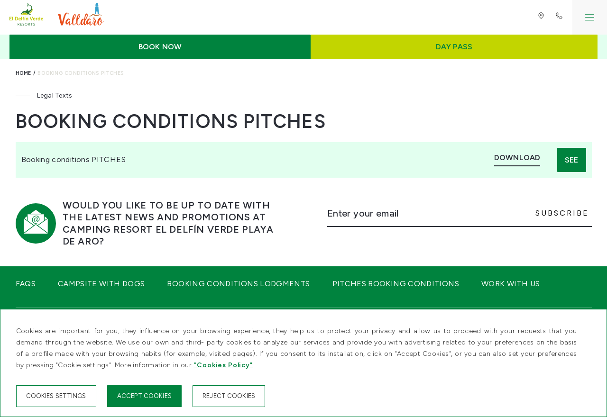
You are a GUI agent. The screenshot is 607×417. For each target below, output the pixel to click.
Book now (160, 46)
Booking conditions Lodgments (238, 283)
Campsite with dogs (101, 283)
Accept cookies (144, 395)
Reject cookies (228, 395)
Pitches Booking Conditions (395, 283)
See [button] (571, 159)
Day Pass (454, 46)
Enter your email (363, 213)
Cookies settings (56, 395)
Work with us (510, 283)
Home (23, 73)
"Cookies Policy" (223, 365)
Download (517, 157)
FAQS (26, 283)
